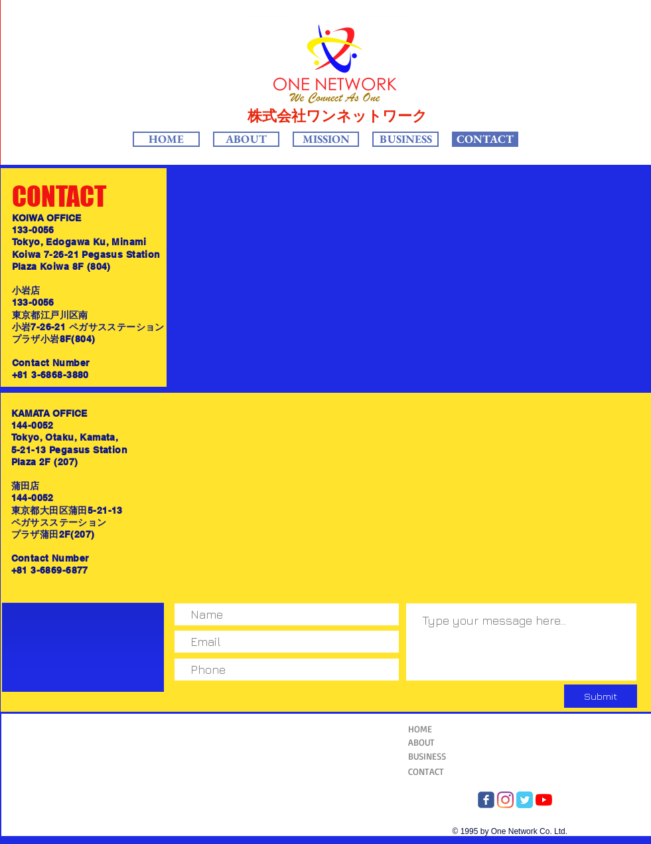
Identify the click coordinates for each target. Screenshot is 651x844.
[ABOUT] (447, 743)
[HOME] (441, 729)
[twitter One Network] (524, 799)
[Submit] (600, 696)
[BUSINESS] (441, 757)
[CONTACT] (441, 772)
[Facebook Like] (109, 649)
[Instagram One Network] (505, 799)
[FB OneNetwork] (486, 799)
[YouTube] (544, 799)
